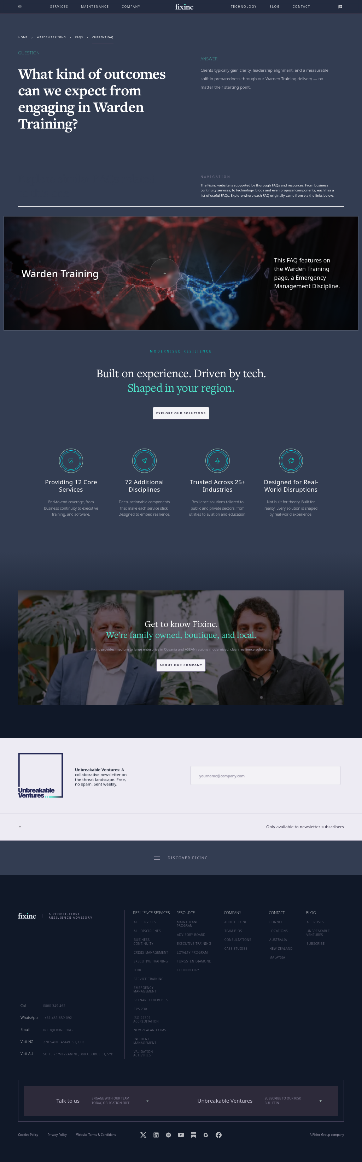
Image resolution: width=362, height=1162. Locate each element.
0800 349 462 (54, 1006)
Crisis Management (151, 952)
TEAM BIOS (233, 931)
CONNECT (277, 922)
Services (59, 6)
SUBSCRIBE (316, 943)
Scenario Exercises (151, 1000)
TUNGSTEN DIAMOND (194, 961)
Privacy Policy (57, 1135)
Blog (274, 6)
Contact (301, 6)
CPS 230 (140, 1009)
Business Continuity (143, 941)
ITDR (137, 970)
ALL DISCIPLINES (147, 931)
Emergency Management (145, 989)
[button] (181, 827)
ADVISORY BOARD (191, 935)
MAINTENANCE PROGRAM (188, 923)
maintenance (95, 6)
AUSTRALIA (278, 940)
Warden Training (51, 37)
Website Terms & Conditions (96, 1135)
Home (23, 37)
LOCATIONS (278, 931)
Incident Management (145, 1040)
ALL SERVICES (145, 922)
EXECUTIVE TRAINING (194, 943)
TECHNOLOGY (188, 970)
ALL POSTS (315, 922)
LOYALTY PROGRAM (192, 952)
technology (244, 6)
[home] (184, 7)
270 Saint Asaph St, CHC (64, 1042)
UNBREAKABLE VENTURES (318, 932)
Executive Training (151, 961)
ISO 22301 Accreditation (146, 1019)
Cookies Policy (28, 1135)
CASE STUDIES (235, 948)
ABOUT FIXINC (235, 922)
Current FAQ (102, 37)
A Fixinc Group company (327, 1135)
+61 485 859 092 (58, 1018)
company (131, 6)
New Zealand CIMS (150, 1030)
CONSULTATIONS (237, 940)
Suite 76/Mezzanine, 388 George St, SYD (78, 1054)
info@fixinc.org (58, 1030)
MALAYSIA (277, 957)
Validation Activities (143, 1053)
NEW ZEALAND (281, 948)
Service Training (149, 979)
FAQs (79, 37)
